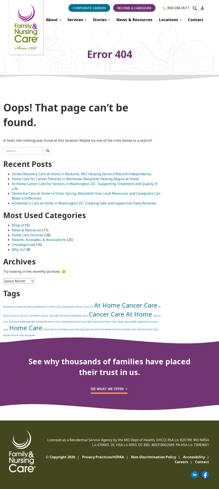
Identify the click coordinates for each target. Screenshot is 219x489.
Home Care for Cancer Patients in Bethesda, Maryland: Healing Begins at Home (75, 179)
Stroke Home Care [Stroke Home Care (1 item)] (148, 329)
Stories (101, 19)
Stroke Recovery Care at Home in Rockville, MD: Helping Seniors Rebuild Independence (81, 174)
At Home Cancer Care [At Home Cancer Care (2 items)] (125, 305)
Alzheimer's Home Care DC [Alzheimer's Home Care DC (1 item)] (77, 306)
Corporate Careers (89, 8)
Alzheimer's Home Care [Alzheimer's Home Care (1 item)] (47, 306)
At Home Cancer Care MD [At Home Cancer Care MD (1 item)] (44, 315)
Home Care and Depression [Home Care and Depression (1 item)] (59, 329)
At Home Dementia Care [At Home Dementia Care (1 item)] (74, 315)
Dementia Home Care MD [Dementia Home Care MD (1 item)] (76, 321)
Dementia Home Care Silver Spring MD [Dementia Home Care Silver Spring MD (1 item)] (114, 321)
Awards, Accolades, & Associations (39, 239)
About (53, 19)
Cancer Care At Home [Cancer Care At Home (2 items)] (120, 314)
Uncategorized (23, 244)
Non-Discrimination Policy (153, 457)
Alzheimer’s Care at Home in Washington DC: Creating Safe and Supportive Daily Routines (84, 203)
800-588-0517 (176, 8)
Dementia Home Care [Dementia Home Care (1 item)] (48, 321)
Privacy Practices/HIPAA (103, 457)
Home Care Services (28, 235)
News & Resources (134, 19)
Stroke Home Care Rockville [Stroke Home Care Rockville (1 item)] (19, 335)
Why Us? (18, 249)
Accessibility (194, 457)
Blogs (16, 225)
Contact (195, 19)
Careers (181, 462)
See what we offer (107, 389)
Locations (170, 19)
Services (76, 19)
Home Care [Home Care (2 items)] (25, 328)
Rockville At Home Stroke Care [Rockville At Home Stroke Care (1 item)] (119, 329)
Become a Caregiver (134, 8)
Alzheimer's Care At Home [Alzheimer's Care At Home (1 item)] (18, 306)
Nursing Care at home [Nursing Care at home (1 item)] (88, 329)
